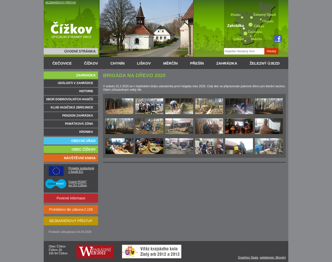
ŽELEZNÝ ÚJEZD (264, 63)
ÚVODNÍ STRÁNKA (80, 51)
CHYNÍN (117, 63)
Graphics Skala (248, 257)
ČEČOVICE (62, 63)
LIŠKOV (144, 63)
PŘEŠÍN (197, 63)
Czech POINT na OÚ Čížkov (77, 183)
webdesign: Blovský (273, 257)
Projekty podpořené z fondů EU (81, 170)
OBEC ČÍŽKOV (84, 149)
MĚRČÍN (170, 63)
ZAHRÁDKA (226, 63)
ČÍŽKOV (91, 63)
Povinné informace (71, 198)
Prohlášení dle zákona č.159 (71, 209)
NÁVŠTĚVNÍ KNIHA (80, 158)
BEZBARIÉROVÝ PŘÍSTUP (60, 2)
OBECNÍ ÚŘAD (83, 141)
